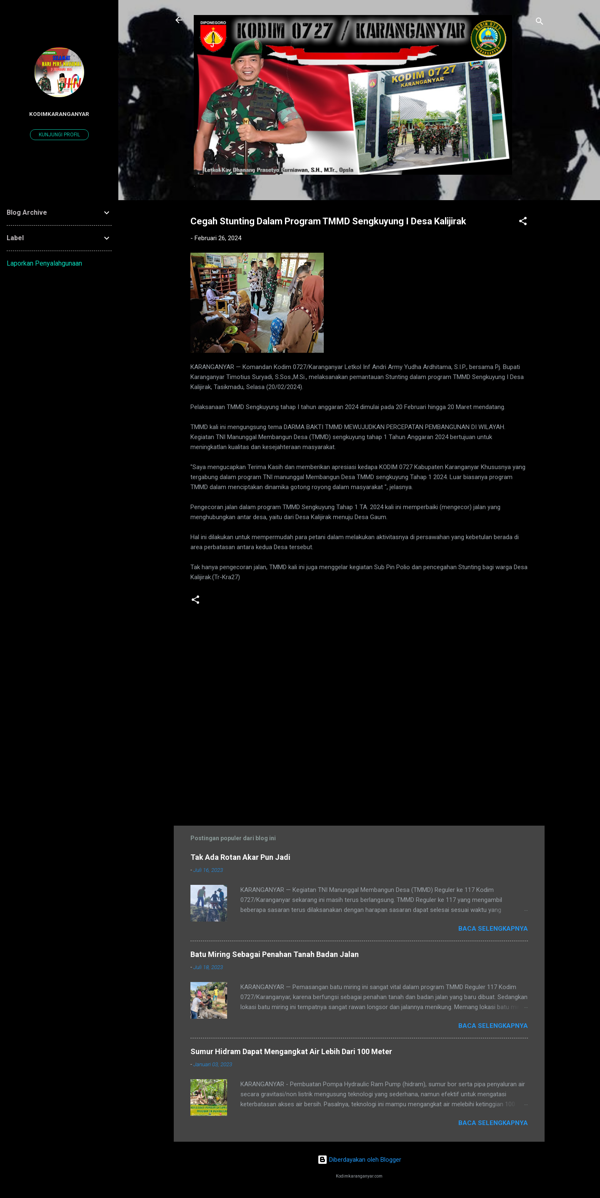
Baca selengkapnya (493, 928)
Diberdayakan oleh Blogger (359, 1159)
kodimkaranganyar (59, 114)
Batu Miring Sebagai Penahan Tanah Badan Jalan (274, 954)
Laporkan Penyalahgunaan (44, 263)
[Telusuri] (540, 22)
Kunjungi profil (59, 135)
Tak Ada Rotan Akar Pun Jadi (240, 857)
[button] (523, 222)
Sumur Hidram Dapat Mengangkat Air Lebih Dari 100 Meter (291, 1051)
